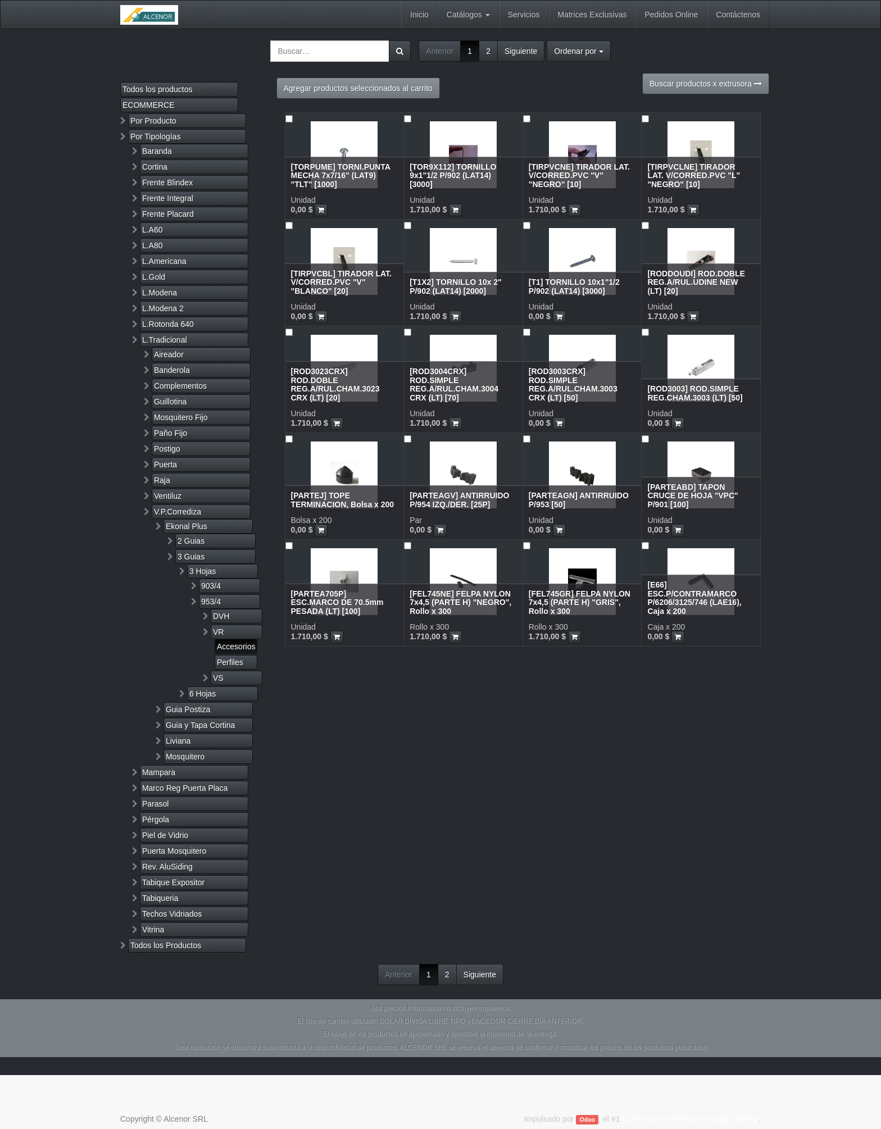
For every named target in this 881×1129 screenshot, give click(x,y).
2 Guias (191, 540)
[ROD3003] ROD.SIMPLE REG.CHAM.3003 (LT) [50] (694, 393)
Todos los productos (157, 89)
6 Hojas (202, 693)
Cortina (154, 166)
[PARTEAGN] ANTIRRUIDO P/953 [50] (579, 499)
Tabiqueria (160, 898)
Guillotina (170, 401)
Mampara (158, 772)
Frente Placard (168, 214)
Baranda (157, 151)
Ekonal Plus (186, 526)
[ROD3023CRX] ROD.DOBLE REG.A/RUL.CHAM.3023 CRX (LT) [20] (335, 384)
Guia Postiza (188, 709)
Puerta (165, 464)
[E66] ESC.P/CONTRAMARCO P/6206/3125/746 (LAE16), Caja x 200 (694, 597)
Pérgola (155, 819)
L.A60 (152, 229)
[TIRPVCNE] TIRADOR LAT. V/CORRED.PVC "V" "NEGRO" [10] (579, 175)
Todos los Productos (165, 945)
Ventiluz (167, 495)
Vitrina (153, 929)
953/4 (211, 601)
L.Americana (164, 261)
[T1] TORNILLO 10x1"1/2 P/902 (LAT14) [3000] (574, 286)
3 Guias (191, 556)
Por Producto (153, 120)
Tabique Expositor (173, 882)
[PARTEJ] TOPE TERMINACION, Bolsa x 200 (342, 499)
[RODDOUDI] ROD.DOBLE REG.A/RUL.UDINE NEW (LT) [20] (695, 282)
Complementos (180, 385)
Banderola (172, 370)
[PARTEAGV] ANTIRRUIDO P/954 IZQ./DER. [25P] (459, 499)
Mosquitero (185, 756)
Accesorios (236, 646)
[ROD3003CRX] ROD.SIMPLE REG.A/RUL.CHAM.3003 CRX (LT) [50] (573, 384)
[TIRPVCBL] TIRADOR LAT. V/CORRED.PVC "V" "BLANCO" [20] (341, 282)
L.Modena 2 (163, 308)
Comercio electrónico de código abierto (690, 1118)
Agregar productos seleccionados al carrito (358, 88)
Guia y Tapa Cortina (200, 725)
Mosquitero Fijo (181, 417)
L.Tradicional (164, 339)
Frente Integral (167, 198)
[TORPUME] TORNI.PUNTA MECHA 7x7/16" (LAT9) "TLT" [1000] (340, 175)
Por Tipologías (155, 136)
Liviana (178, 740)
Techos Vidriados (172, 913)
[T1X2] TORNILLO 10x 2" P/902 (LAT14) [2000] (456, 286)
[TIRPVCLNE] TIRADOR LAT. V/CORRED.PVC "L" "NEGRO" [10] (693, 175)
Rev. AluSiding (167, 866)
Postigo (167, 448)
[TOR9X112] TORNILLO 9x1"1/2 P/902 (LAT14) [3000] (453, 175)
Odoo (587, 1119)
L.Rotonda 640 (168, 324)
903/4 (211, 585)
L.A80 (152, 245)
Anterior (439, 51)
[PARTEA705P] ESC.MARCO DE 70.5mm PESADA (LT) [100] (337, 602)
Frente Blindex (167, 182)
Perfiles (230, 662)
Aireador (169, 354)
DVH (221, 616)
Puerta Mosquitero (174, 850)
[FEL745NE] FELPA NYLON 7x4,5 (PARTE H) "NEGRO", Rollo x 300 (460, 602)
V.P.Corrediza (177, 511)
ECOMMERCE (148, 105)
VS (218, 677)
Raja (162, 480)
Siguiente (521, 51)
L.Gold (153, 276)
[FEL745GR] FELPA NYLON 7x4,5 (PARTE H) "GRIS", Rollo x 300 (579, 602)
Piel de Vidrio (165, 835)
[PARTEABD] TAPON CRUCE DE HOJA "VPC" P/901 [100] (692, 495)
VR (218, 631)
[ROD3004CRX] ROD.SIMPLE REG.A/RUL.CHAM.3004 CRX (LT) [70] (454, 384)
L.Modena (159, 292)
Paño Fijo (170, 433)
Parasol (155, 803)
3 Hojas (202, 571)
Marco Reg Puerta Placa (185, 788)
